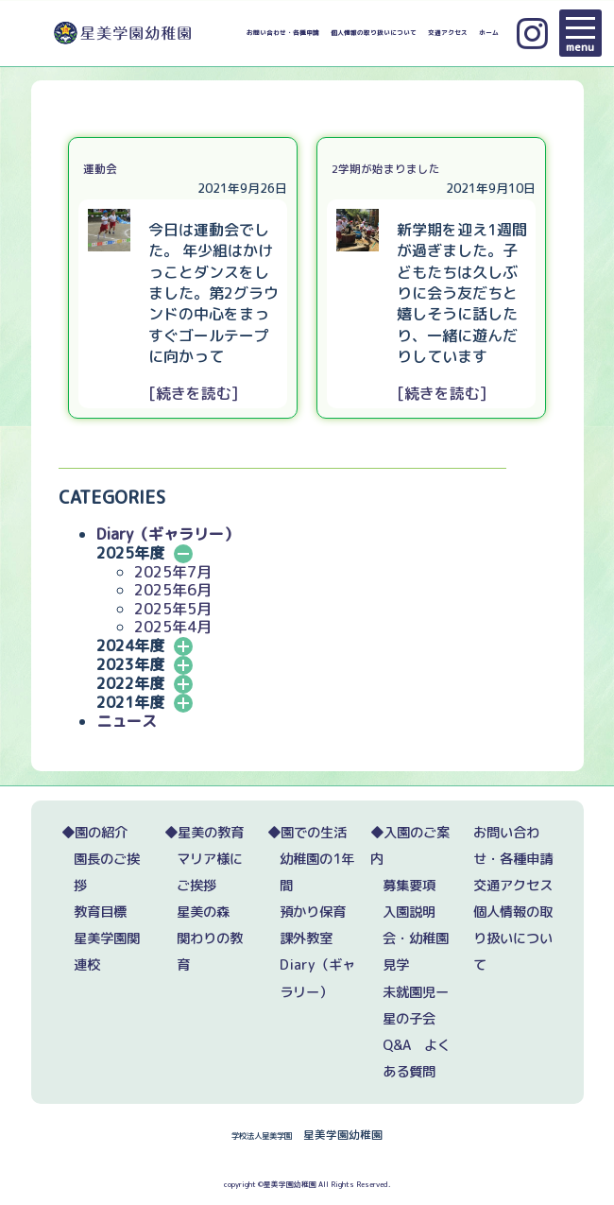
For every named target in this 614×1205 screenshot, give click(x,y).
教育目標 (100, 912)
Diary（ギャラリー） (167, 534)
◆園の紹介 (94, 832)
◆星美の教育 (204, 832)
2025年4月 (173, 626)
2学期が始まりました (386, 169)
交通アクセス (448, 33)
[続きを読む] (193, 393)
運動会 (100, 169)
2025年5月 (173, 608)
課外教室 (306, 938)
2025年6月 (173, 589)
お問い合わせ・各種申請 (283, 33)
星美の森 (203, 912)
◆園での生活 (307, 832)
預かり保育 (313, 912)
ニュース (126, 721)
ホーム (489, 33)
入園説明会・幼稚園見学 (416, 938)
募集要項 (409, 885)
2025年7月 (173, 571)
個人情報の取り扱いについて (374, 33)
